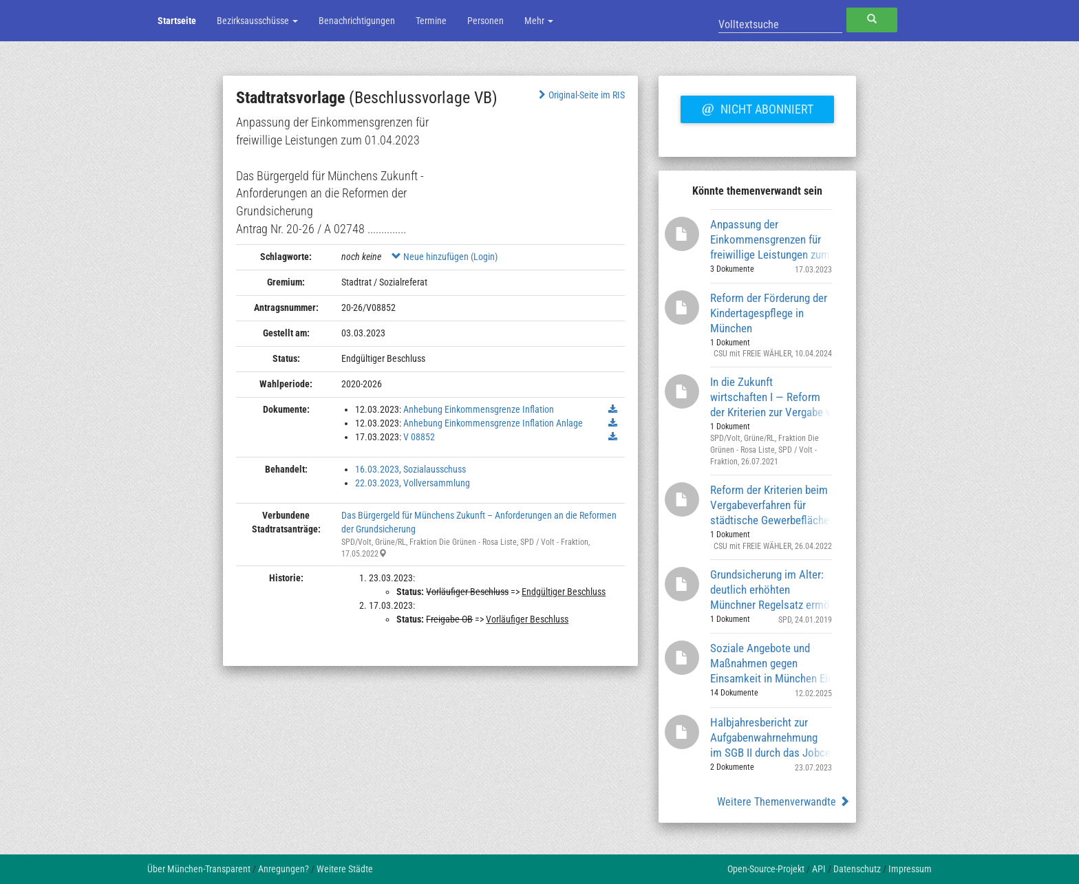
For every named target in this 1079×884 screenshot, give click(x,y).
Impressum (910, 868)
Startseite (177, 20)
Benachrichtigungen (357, 20)
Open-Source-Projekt (765, 868)
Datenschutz (857, 868)
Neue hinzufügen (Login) (445, 256)
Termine (431, 20)
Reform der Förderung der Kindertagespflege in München (768, 312)
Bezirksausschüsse (257, 20)
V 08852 (419, 436)
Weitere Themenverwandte (783, 801)
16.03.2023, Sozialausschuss (410, 469)
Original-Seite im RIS (580, 94)
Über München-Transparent (198, 868)
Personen (485, 20)
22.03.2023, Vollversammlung (412, 482)
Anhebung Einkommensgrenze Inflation (478, 409)
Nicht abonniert (757, 107)
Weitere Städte (345, 868)
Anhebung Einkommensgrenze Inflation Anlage (493, 423)
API (819, 868)
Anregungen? (283, 868)
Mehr (538, 20)
